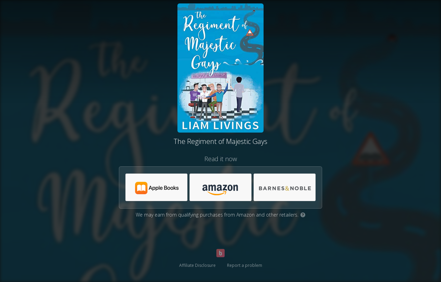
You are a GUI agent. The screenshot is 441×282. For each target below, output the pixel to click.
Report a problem (244, 265)
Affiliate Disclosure (197, 265)
